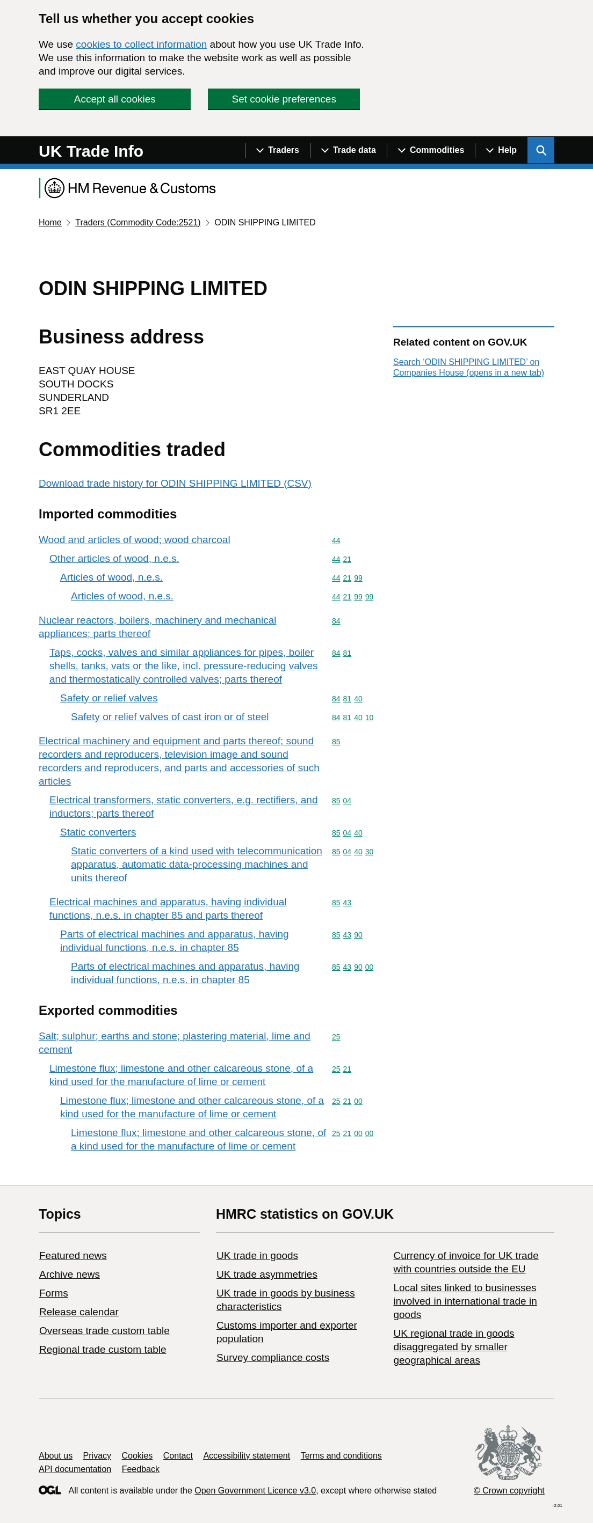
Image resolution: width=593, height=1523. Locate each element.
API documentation (75, 1469)
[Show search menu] (540, 150)
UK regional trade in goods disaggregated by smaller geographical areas (453, 1347)
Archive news (69, 1274)
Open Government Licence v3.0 (255, 1490)
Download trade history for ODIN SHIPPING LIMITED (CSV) (175, 483)
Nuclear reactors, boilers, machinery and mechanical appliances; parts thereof (157, 626)
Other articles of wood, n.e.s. (114, 558)
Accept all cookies (115, 99)
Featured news (73, 1255)
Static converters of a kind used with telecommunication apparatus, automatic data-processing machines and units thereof (196, 864)
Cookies (137, 1455)
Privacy (97, 1455)
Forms (53, 1293)
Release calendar (79, 1311)
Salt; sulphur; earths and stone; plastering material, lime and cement (174, 1042)
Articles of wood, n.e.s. (111, 577)
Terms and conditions (341, 1455)
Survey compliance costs (272, 1357)
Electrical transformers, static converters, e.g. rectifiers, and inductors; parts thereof (183, 806)
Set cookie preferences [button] (284, 99)
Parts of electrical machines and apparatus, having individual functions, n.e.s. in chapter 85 (174, 940)
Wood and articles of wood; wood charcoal (134, 539)
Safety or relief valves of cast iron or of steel (170, 716)
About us (56, 1455)
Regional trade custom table (103, 1349)
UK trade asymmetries (266, 1274)
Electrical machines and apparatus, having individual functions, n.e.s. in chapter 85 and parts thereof (167, 908)
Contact (178, 1455)
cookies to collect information (141, 44)
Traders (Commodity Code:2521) (137, 222)
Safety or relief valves (109, 698)
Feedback (141, 1469)
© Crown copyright (509, 1490)
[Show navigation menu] (277, 150)
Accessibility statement (246, 1455)
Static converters (98, 832)
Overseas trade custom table (104, 1330)
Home (50, 222)
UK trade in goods (257, 1255)
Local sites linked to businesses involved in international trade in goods (465, 1301)
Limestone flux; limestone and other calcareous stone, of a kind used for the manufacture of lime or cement (181, 1075)
